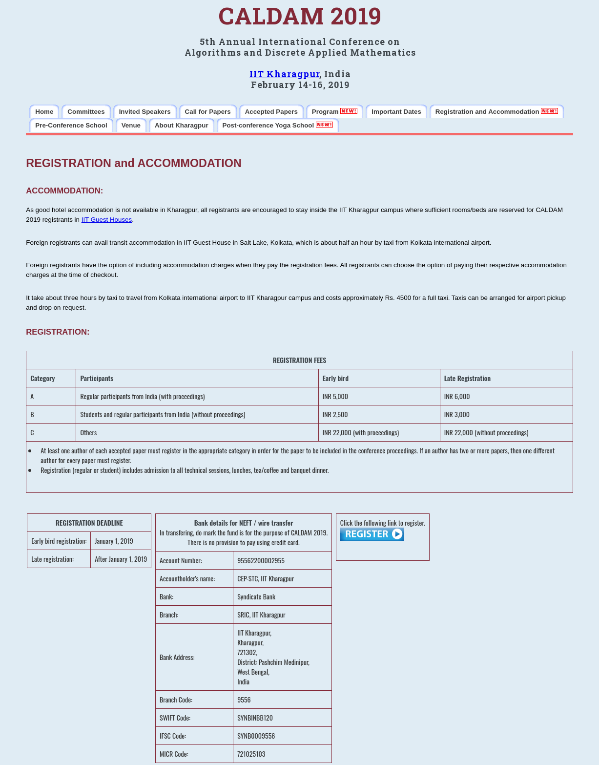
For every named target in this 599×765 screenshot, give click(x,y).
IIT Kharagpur (284, 74)
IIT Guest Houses (107, 219)
